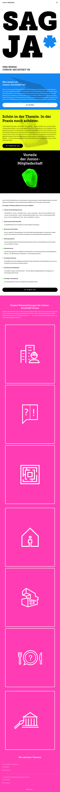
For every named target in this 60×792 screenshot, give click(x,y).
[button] (57, 2)
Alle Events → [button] (30, 789)
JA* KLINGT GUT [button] (30, 289)
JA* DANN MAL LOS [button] (13, 146)
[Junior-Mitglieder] (8, 2)
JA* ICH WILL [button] (30, 105)
